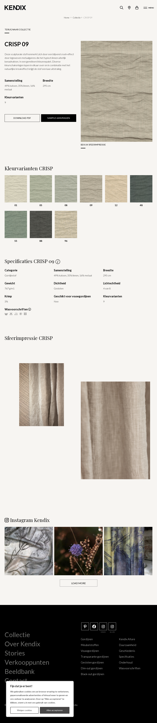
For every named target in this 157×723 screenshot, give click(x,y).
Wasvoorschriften (129, 668)
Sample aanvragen (58, 118)
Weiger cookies (24, 710)
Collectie (77, 17)
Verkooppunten (27, 662)
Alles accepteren (54, 710)
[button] (29, 551)
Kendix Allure (127, 639)
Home (66, 17)
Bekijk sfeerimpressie (93, 144)
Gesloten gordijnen (92, 662)
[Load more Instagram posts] (78, 583)
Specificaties (126, 656)
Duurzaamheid (127, 644)
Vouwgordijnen (90, 650)
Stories (15, 653)
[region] (40, 699)
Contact (16, 680)
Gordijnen (87, 639)
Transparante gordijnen (95, 656)
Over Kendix (22, 644)
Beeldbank (20, 671)
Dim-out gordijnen (92, 668)
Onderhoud (125, 662)
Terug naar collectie (18, 29)
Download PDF (22, 118)
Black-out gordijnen (92, 674)
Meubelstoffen (90, 644)
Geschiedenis (127, 650)
